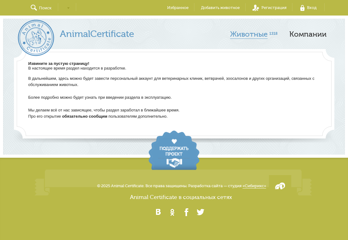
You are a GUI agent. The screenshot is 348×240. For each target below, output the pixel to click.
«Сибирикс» (254, 185)
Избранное (178, 7)
